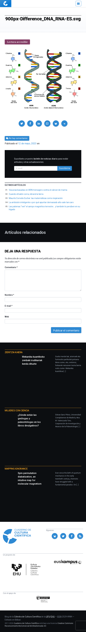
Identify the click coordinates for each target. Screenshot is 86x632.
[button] (22, 123)
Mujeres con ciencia (17, 410)
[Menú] (78, 3)
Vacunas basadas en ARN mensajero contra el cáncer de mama (38, 190)
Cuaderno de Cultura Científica (26, 623)
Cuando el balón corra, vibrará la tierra (26, 194)
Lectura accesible (17, 41)
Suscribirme (64, 168)
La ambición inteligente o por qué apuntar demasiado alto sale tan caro (41, 202)
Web (7, 316)
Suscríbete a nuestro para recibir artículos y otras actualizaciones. (41, 160)
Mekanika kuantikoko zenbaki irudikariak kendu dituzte (33, 360)
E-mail (8, 306)
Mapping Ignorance (16, 468)
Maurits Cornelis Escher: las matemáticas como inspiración (36, 198)
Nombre (9, 295)
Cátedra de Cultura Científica (27, 616)
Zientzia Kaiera (13, 352)
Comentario (11, 267)
